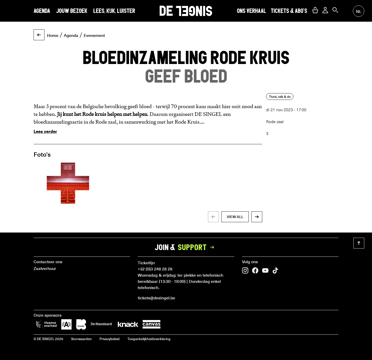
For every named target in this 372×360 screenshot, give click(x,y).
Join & (186, 247)
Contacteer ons (48, 261)
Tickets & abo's (289, 11)
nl (358, 11)
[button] (315, 10)
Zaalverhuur (45, 268)
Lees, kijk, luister (114, 11)
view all (235, 216)
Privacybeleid (109, 338)
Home (52, 35)
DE (186, 11)
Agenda (42, 11)
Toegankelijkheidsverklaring (149, 338)
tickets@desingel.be (156, 297)
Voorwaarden (81, 338)
